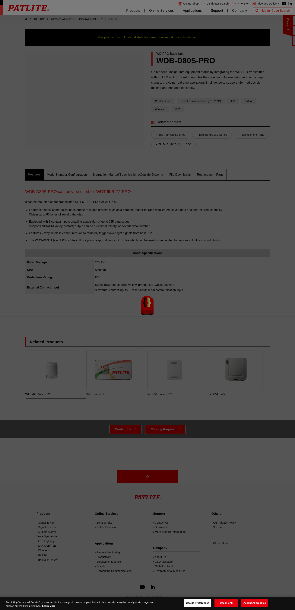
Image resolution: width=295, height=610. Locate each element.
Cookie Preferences (197, 603)
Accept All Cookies (254, 603)
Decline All (226, 603)
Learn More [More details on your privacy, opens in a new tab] (48, 606)
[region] (147, 603)
